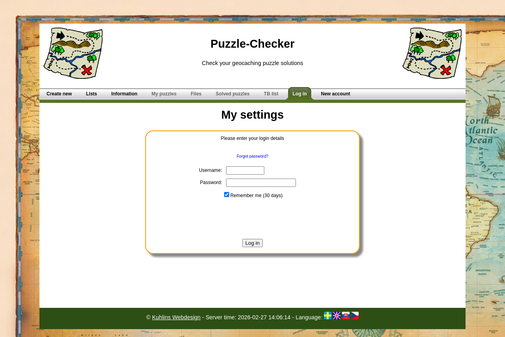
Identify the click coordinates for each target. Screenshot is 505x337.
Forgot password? (252, 156)
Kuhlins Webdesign (176, 317)
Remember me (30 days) (253, 195)
